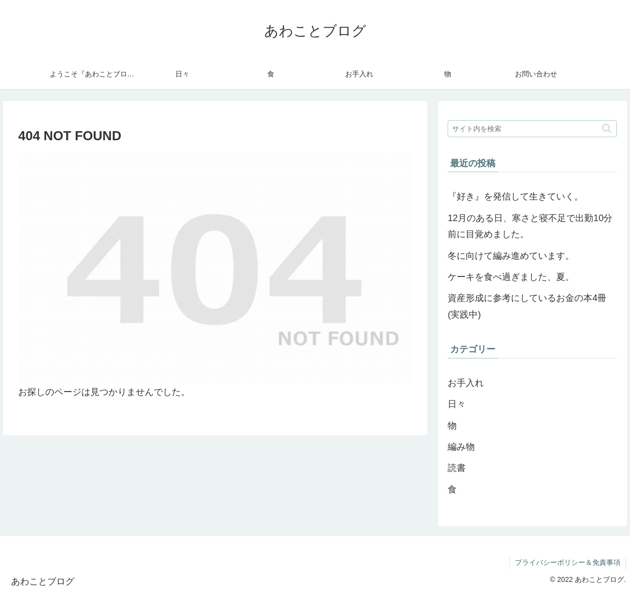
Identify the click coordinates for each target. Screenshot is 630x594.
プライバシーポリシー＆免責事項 (567, 562)
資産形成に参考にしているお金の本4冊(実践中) (527, 306)
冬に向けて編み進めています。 (511, 256)
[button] (606, 128)
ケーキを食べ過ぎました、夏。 (511, 277)
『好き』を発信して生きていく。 (515, 196)
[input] (532, 128)
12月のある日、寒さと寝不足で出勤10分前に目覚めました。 (530, 226)
